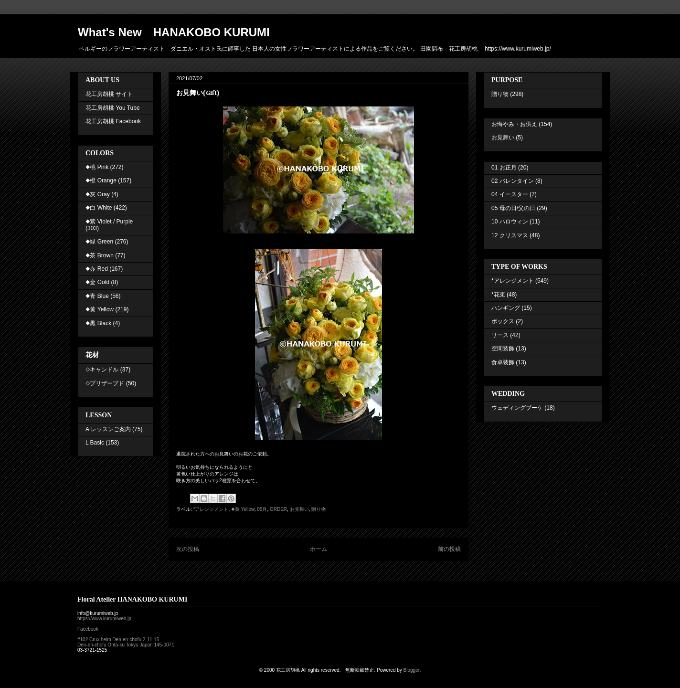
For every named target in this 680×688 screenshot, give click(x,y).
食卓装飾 (502, 362)
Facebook (87, 629)
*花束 (498, 294)
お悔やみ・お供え (514, 124)
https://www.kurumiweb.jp (104, 618)
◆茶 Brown (99, 255)
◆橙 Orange (101, 180)
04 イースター (509, 194)
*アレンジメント (211, 509)
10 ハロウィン (509, 221)
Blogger (412, 670)
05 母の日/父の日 (513, 208)
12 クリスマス (509, 235)
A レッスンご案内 (108, 429)
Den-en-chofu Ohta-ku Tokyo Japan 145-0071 (125, 644)
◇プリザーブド (104, 383)
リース (500, 335)
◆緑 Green (99, 241)
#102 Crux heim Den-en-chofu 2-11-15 (118, 639)
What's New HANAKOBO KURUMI (174, 32)
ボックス (502, 321)
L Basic (94, 442)
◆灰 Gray (97, 194)
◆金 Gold (97, 282)
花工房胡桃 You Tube (112, 108)
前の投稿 (449, 549)
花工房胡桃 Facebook (113, 121)
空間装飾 (502, 348)
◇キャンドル (101, 369)
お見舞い (299, 509)
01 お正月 (504, 167)
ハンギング (505, 308)
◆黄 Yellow (243, 509)
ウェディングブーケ (517, 407)
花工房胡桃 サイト (109, 94)
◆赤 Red (96, 268)
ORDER (278, 509)
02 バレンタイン (512, 181)
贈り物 (318, 509)
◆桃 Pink (96, 167)
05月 (262, 509)
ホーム (318, 549)
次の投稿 (187, 549)
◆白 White (98, 207)
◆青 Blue (97, 296)
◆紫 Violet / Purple (109, 221)
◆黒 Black (98, 323)
